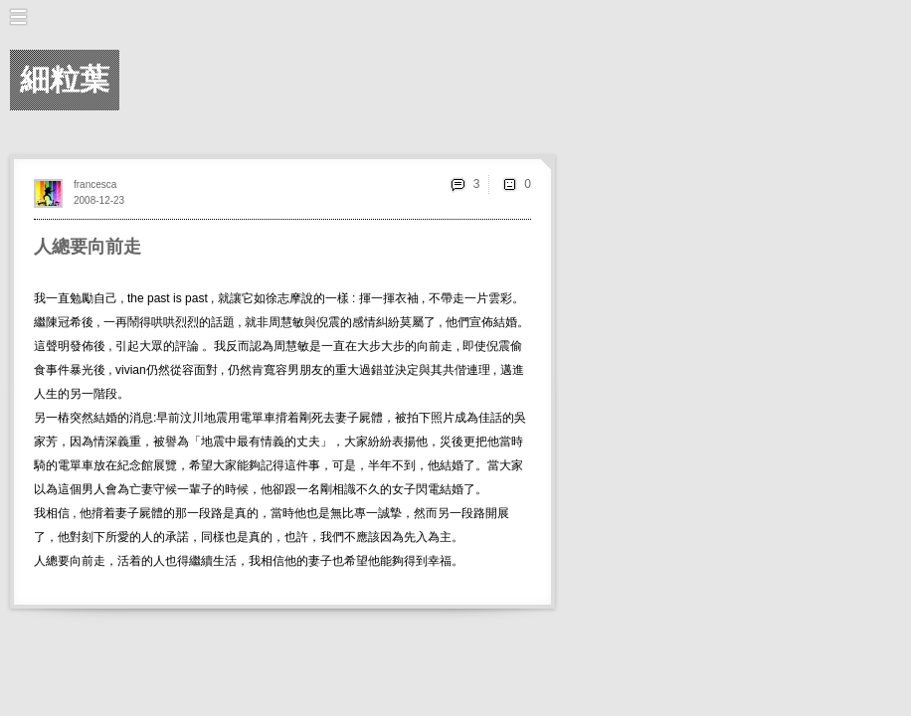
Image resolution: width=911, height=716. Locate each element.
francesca (95, 184)
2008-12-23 (99, 200)
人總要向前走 (87, 247)
